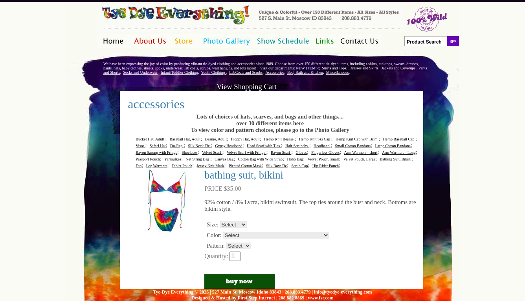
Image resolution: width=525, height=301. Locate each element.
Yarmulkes (172, 159)
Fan (138, 166)
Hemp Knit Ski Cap (315, 139)
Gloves (301, 152)
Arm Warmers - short (361, 152)
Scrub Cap (299, 166)
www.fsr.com (321, 298)
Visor (140, 146)
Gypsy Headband (228, 146)
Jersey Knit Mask (210, 166)
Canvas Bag (224, 159)
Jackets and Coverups (399, 68)
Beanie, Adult (216, 139)
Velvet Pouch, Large (359, 159)
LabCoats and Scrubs (245, 72)
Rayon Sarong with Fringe (156, 152)
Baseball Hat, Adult (185, 139)
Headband (322, 146)
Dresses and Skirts (363, 68)
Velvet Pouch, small (323, 159)
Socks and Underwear (140, 72)
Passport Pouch (148, 159)
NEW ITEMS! (307, 68)
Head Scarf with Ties (264, 146)
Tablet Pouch (182, 166)
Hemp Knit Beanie (279, 139)
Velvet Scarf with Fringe (246, 152)
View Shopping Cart (246, 86)
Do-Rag (177, 146)
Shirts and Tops (334, 68)
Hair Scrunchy (297, 146)
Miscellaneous (337, 72)
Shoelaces (189, 152)
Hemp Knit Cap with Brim (357, 139)
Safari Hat (158, 146)
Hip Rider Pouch (325, 166)
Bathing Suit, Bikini (395, 159)
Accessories (274, 72)
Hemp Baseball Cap (399, 139)
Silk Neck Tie (199, 146)
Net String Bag (197, 159)
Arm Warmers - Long (399, 152)
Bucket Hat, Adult (150, 139)
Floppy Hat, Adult (245, 139)
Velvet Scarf (212, 152)
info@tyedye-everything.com (343, 292)
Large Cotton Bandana (393, 146)
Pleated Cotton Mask (245, 166)
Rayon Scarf (281, 152)
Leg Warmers (156, 166)
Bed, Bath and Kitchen (305, 72)
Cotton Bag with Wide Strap (260, 159)
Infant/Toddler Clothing (179, 72)
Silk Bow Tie (276, 166)
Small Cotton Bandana (353, 146)
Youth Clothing (213, 72)
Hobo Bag (295, 159)
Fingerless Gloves (325, 152)
